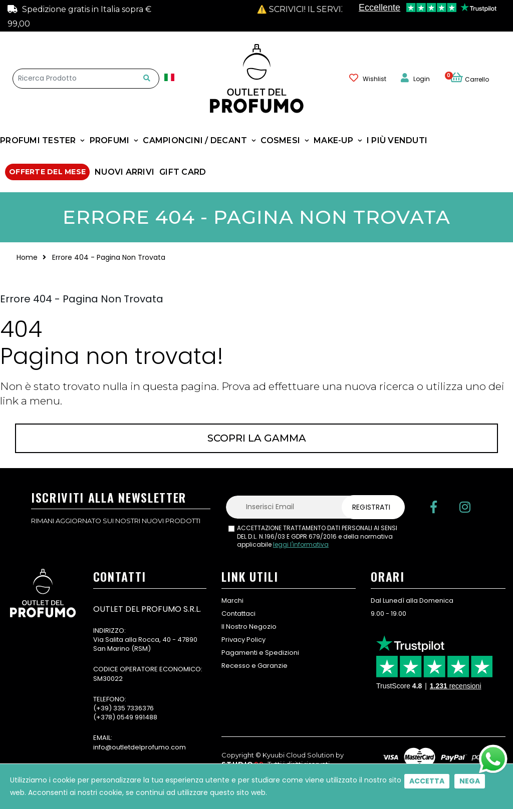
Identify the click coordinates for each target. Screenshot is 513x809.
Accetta (426, 781)
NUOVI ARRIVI (124, 172)
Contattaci (238, 613)
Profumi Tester (38, 140)
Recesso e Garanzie (254, 665)
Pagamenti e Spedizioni (260, 652)
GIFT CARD (182, 172)
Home (27, 257)
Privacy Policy (243, 639)
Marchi (232, 600)
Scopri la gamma (256, 438)
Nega (469, 781)
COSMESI (280, 140)
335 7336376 (133, 708)
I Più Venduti (397, 140)
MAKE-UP (333, 140)
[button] (475, 78)
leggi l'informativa (301, 544)
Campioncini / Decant (195, 140)
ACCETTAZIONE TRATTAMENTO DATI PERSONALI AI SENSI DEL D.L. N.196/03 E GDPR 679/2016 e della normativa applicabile (317, 536)
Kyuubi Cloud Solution (298, 755)
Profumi (110, 140)
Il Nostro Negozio (249, 626)
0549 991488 (137, 717)
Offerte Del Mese (47, 171)
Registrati (371, 507)
